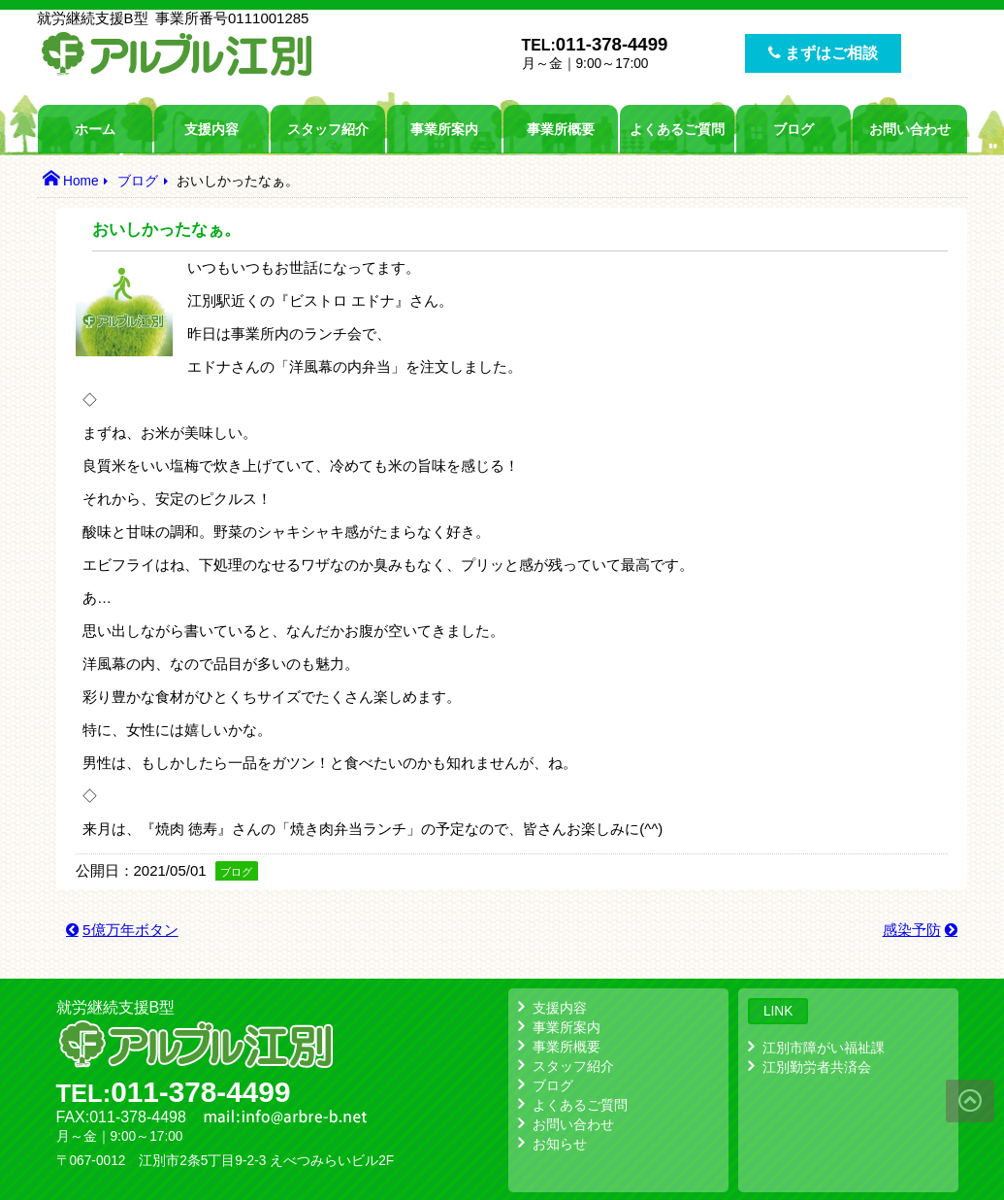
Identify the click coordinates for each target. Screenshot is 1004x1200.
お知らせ (560, 1143)
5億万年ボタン (130, 929)
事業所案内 (444, 129)
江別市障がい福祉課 (823, 1047)
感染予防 (912, 929)
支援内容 (211, 129)
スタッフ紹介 (328, 129)
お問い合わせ (910, 129)
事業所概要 (561, 129)
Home (81, 181)
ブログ (793, 129)
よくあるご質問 (677, 129)
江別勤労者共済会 (816, 1067)
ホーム (95, 129)
